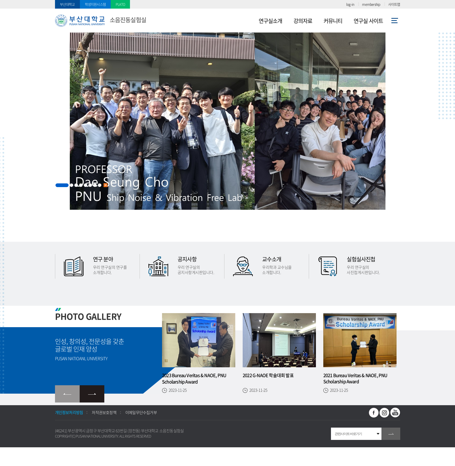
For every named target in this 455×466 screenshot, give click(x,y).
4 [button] (81, 185)
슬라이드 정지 (106, 185)
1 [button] (62, 185)
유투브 (395, 413)
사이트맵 (394, 4)
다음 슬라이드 (92, 393)
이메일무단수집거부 (141, 412)
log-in (350, 4)
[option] (227, 137)
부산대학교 (67, 4)
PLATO (120, 4)
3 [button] (76, 185)
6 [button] (90, 185)
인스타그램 (384, 413)
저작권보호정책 (104, 412)
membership (371, 4)
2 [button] (71, 185)
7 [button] (95, 185)
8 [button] (99, 185)
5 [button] (85, 185)
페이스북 (374, 413)
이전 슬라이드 (67, 393)
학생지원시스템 (95, 4)
